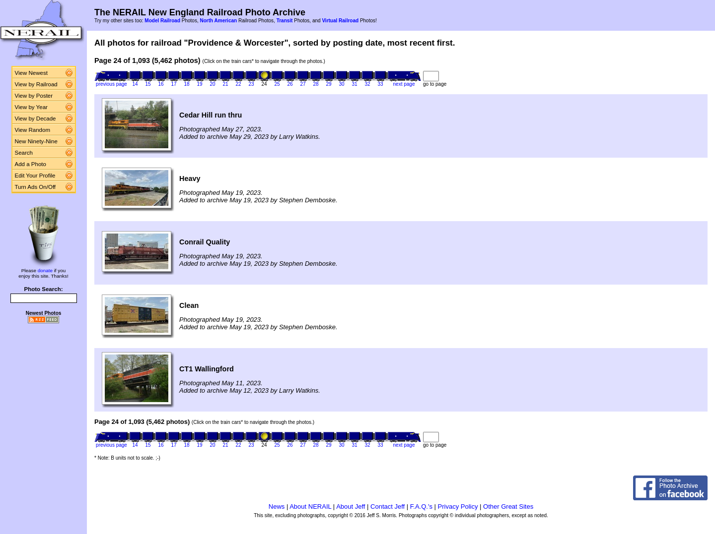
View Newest (31, 73)
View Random (32, 130)
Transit (285, 20)
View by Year (31, 107)
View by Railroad (36, 84)
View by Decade (35, 118)
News (277, 506)
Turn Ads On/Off (35, 187)
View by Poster (34, 96)
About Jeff (350, 506)
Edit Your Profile (35, 175)
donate (45, 270)
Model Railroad (162, 20)
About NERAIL (310, 506)
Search (24, 153)
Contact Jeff (387, 506)
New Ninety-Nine (36, 141)
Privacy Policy (458, 506)
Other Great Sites (508, 506)
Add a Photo (30, 164)
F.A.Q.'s (421, 506)
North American (218, 20)
